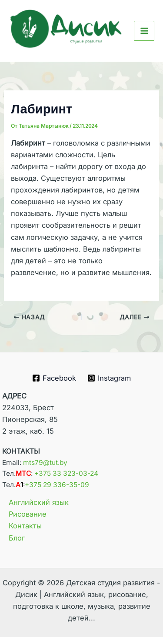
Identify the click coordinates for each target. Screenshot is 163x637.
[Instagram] (108, 378)
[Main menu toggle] (144, 31)
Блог (17, 538)
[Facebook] (54, 378)
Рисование (28, 514)
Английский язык (39, 502)
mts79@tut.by (45, 462)
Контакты (25, 525)
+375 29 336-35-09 (57, 485)
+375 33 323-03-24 (66, 473)
